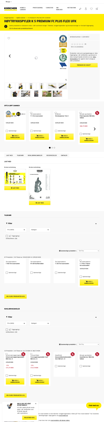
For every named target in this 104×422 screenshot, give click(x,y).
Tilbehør (20, 148)
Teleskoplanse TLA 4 (61, 116)
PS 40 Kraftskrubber (37, 256)
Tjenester (49, 7)
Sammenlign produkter (67, 244)
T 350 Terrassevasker (62, 256)
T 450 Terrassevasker (13, 256)
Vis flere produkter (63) (15, 285)
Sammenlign (12, 127)
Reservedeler (52, 148)
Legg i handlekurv (15, 132)
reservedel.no (63, 395)
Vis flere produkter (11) (15, 375)
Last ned (9, 148)
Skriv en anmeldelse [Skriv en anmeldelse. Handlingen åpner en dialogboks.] (77, 47)
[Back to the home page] (11, 9)
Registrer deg (29, 417)
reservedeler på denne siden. (60, 400)
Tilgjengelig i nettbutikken (13, 230)
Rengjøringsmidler (35, 148)
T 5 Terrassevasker (36, 116)
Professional (38, 7)
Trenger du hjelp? (84, 65)
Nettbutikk (71, 7)
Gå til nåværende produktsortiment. (21, 28)
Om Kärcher (59, 8)
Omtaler (64, 148)
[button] (9, 55)
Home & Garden (23, 8)
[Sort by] (88, 243)
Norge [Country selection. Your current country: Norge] (8, 2)
